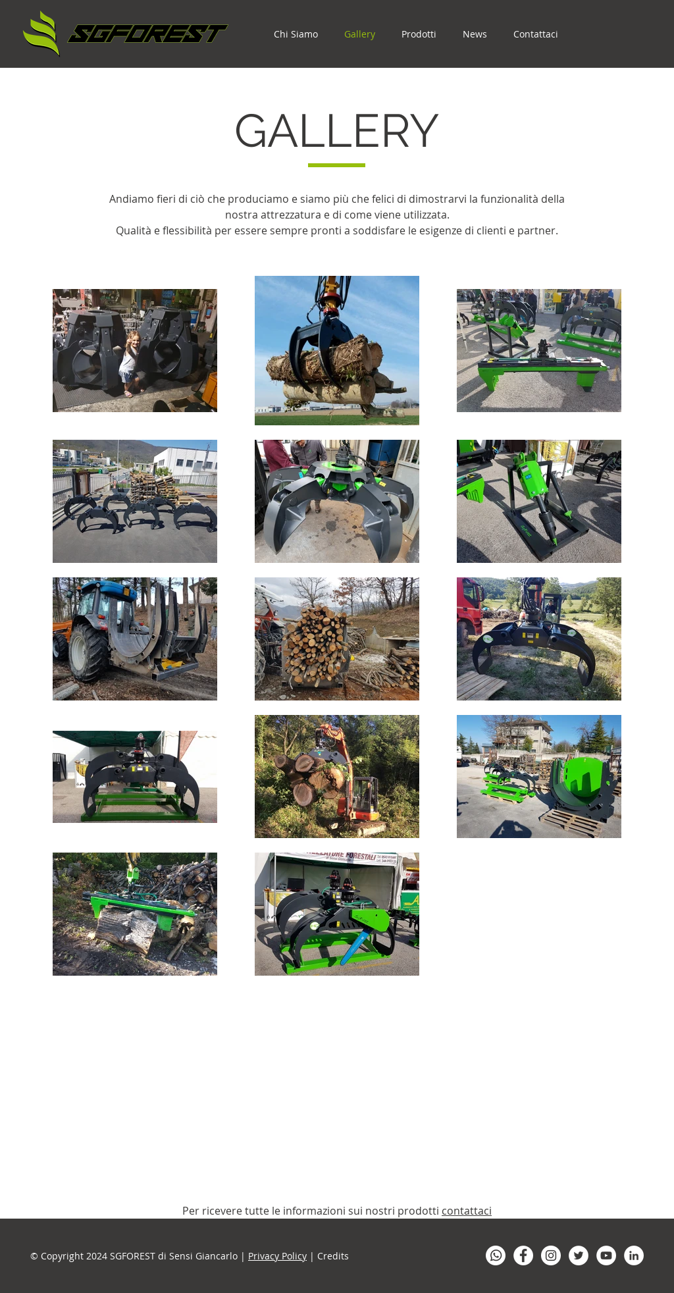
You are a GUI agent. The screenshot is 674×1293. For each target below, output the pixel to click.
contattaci (467, 1210)
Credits (333, 1256)
